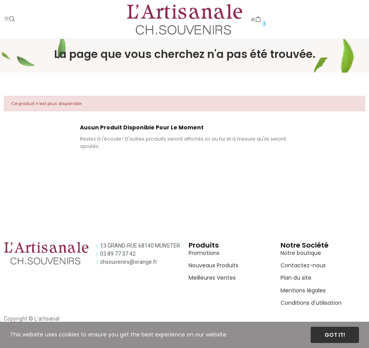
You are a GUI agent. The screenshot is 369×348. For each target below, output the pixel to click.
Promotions (204, 253)
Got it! (335, 335)
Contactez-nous (303, 265)
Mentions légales (303, 290)
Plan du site (296, 278)
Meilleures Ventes (212, 278)
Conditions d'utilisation (311, 303)
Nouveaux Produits (213, 265)
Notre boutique (301, 253)
